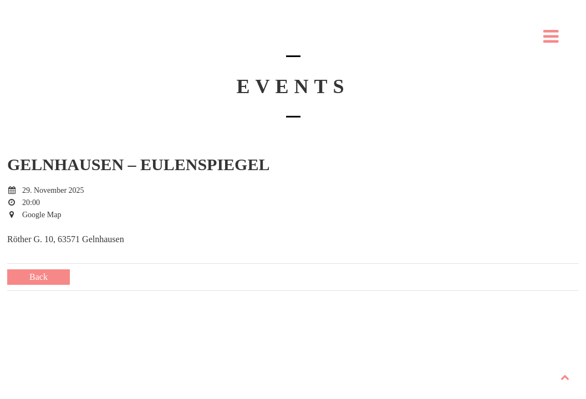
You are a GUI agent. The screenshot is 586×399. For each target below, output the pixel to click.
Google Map (41, 215)
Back (38, 277)
